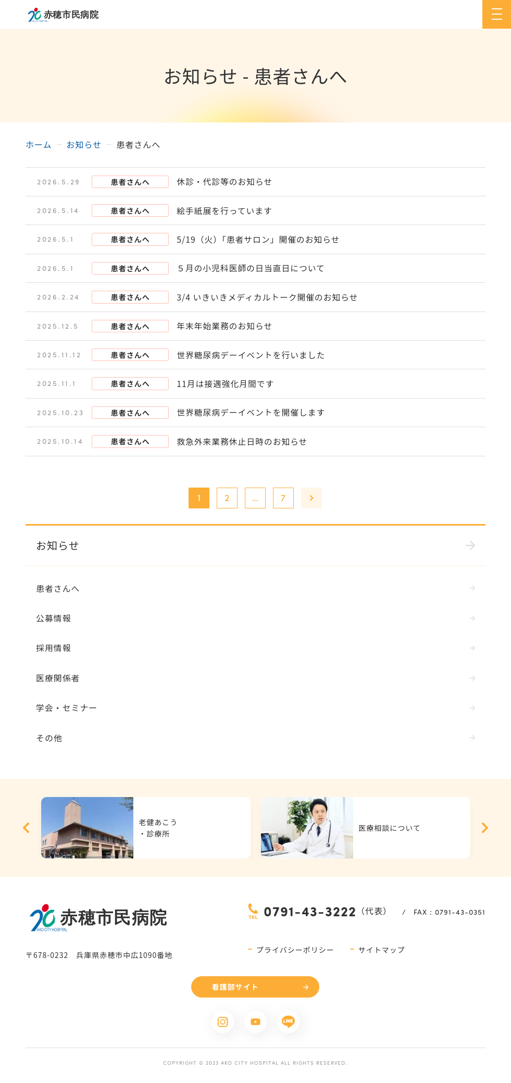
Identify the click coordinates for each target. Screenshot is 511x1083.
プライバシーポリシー (295, 950)
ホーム (39, 144)
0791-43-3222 (310, 911)
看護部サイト (234, 987)
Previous (26, 828)
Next (485, 828)
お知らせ (84, 144)
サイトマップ (381, 950)
